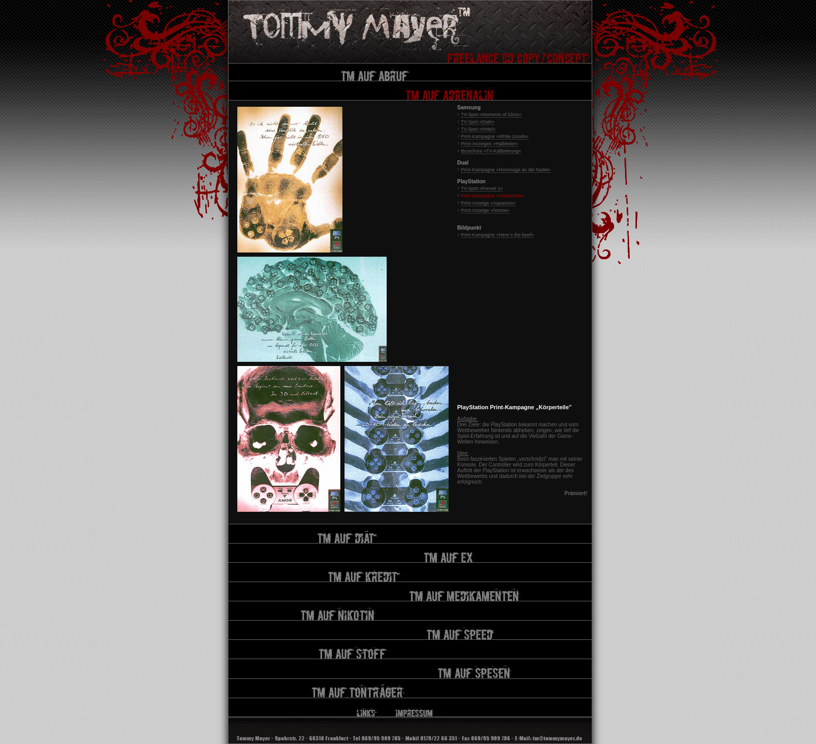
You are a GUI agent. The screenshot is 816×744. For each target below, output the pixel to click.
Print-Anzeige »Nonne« (485, 210)
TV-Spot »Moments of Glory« (491, 114)
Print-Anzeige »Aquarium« (488, 203)
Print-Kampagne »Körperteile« (492, 195)
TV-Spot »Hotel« (478, 129)
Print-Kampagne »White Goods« (495, 136)
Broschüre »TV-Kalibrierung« (491, 151)
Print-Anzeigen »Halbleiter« (489, 143)
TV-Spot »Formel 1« (482, 188)
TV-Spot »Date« (477, 121)
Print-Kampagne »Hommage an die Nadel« (506, 169)
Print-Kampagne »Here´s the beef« (497, 234)
